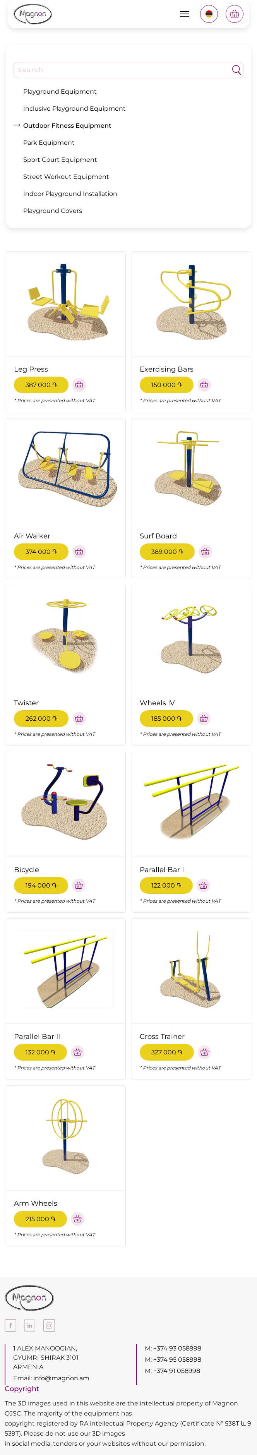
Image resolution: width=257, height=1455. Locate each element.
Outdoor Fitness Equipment (67, 125)
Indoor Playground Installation (70, 193)
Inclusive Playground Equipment (74, 108)
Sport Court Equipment (60, 159)
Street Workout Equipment (66, 176)
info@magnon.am (61, 1378)
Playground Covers (52, 210)
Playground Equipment (60, 91)
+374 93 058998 (177, 1348)
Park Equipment (49, 142)
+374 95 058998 (177, 1359)
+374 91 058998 (176, 1370)
